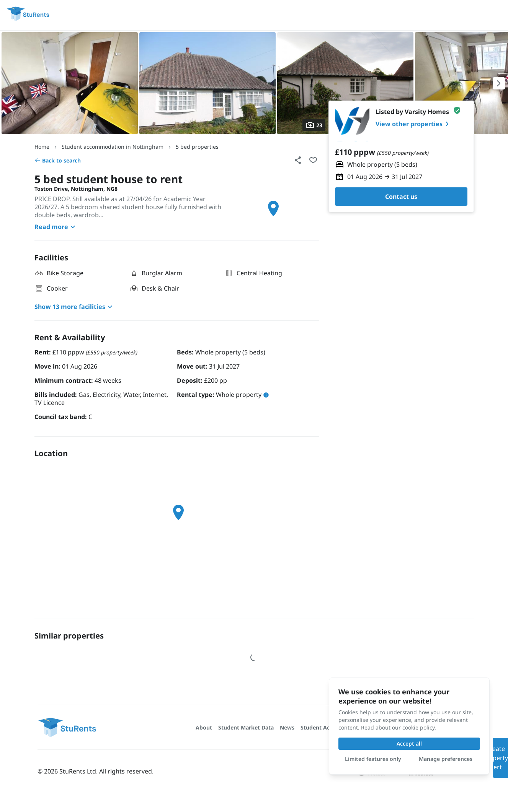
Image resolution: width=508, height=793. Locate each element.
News (287, 727)
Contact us (401, 196)
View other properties (414, 123)
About (204, 727)
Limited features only (373, 758)
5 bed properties (197, 146)
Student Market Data (246, 727)
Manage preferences (445, 758)
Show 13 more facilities (74, 306)
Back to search (57, 160)
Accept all (409, 743)
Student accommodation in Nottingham (112, 146)
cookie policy (418, 727)
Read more (55, 226)
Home (41, 146)
